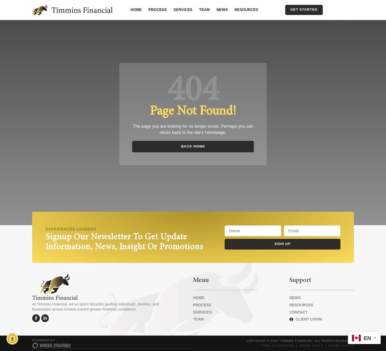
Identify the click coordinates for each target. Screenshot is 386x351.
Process (158, 9)
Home (136, 9)
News (222, 9)
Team (204, 9)
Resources (246, 9)
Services (182, 9)
